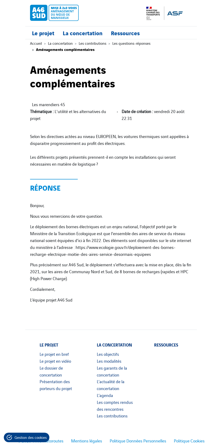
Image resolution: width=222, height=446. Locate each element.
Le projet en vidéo (55, 361)
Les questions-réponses (131, 43)
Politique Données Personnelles (138, 440)
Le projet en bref (54, 354)
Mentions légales (86, 440)
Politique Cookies (189, 440)
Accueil (36, 43)
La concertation (83, 33)
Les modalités (109, 361)
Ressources (125, 33)
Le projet (43, 33)
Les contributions (92, 43)
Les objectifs (108, 354)
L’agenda (105, 395)
